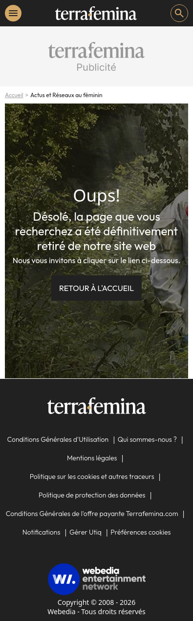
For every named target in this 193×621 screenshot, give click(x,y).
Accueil (14, 95)
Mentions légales (92, 458)
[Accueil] (96, 13)
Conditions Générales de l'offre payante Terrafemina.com (92, 513)
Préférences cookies (140, 532)
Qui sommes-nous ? (147, 439)
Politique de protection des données (92, 495)
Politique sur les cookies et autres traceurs (92, 476)
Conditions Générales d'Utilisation (58, 439)
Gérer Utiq (85, 532)
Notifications (41, 532)
